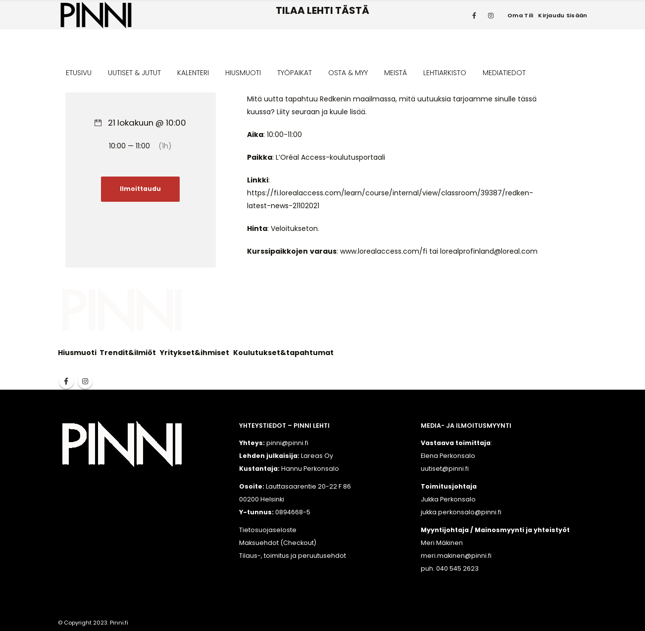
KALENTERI (193, 73)
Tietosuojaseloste (268, 530)
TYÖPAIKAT (294, 73)
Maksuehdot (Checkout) (277, 543)
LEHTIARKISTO (444, 73)
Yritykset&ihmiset (194, 353)
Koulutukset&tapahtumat (283, 353)
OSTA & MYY (348, 73)
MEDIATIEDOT (504, 73)
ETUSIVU (79, 73)
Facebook (66, 381)
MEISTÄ (395, 73)
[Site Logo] (96, 15)
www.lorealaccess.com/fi (383, 251)
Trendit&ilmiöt (127, 353)
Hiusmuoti (77, 353)
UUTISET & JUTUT (134, 73)
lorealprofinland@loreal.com (489, 251)
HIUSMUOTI (243, 73)
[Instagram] (490, 15)
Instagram (85, 381)
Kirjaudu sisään (562, 15)
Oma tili (520, 15)
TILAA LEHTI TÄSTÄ (322, 10)
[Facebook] (474, 15)
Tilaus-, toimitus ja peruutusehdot (292, 555)
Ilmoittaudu (140, 189)
